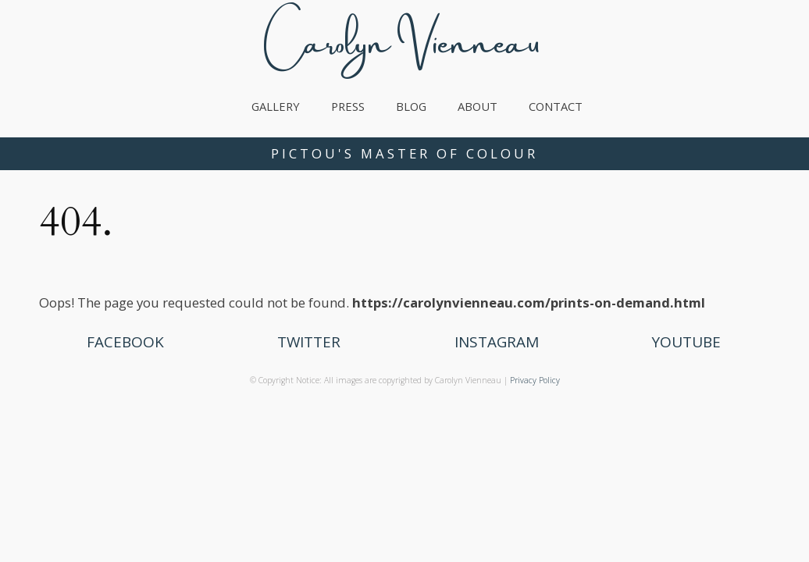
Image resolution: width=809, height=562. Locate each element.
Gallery (275, 106)
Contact (556, 106)
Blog (411, 106)
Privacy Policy (535, 380)
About (477, 106)
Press (348, 106)
